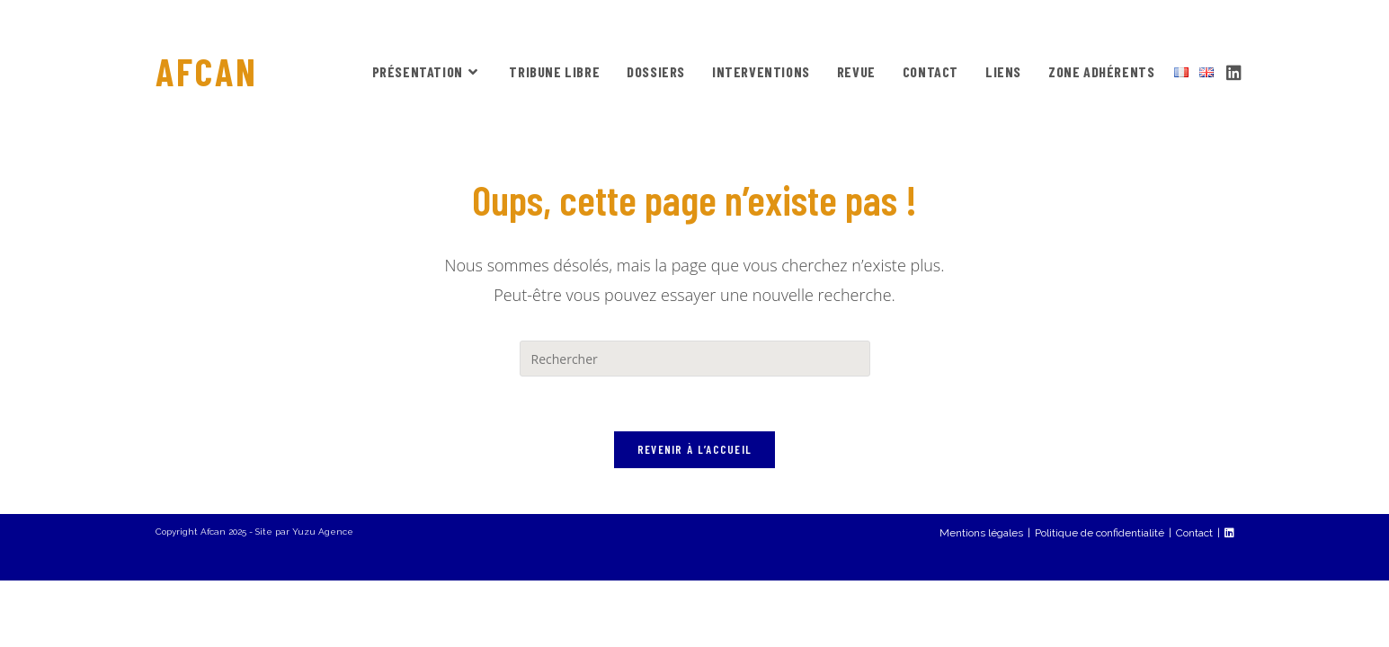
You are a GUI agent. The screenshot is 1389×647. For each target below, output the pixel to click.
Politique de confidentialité (1099, 599)
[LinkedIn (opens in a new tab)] (1234, 70)
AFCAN (207, 71)
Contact (1194, 599)
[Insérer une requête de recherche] (695, 359)
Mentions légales (981, 599)
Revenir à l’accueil (694, 449)
